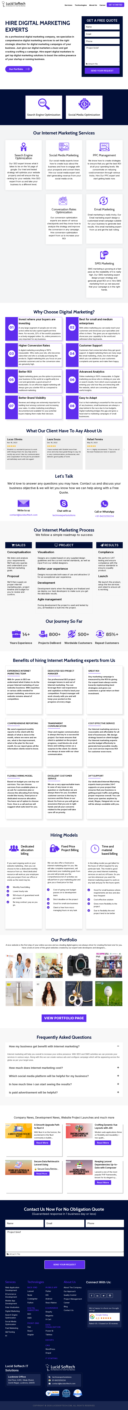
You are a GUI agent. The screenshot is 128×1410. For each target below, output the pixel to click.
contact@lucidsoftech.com (24, 515)
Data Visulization (12, 1307)
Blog (66, 1306)
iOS (47, 1295)
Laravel (30, 1291)
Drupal (48, 1353)
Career (103, 5)
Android (49, 1299)
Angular (30, 1334)
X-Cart (48, 1319)
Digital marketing (33, 1309)
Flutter (48, 1291)
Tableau (49, 1334)
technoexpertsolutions (63, 515)
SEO (29, 1314)
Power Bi (49, 1331)
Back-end (32, 1287)
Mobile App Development (11, 1302)
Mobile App (51, 1287)
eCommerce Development (11, 1295)
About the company (73, 1287)
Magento (49, 1315)
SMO (29, 1318)
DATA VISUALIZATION (53, 1326)
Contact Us (69, 1310)
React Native (51, 1302)
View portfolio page (64, 1018)
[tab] (64, 1046)
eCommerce (52, 1308)
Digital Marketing (12, 1311)
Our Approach (70, 1291)
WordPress (50, 1349)
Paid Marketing (11, 1328)
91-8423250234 (59, 1380)
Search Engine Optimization (11, 1316)
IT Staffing (52, 1358)
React (29, 1331)
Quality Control (70, 1295)
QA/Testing (10, 1332)
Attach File (92, 64)
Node (29, 1295)
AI (6, 1335)
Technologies (81, 5)
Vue (29, 1327)
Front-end (33, 1323)
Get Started (115, 4)
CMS (48, 1345)
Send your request (102, 70)
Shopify (49, 1312)
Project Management (73, 1299)
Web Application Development (12, 1288)
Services (68, 5)
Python (30, 1302)
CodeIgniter (32, 1299)
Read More (42, 1142)
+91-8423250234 (104, 516)
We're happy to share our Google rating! (104, 1309)
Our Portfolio (16, 69)
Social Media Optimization (10, 1323)
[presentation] (4, 449)
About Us (93, 5)
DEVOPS (50, 1340)
